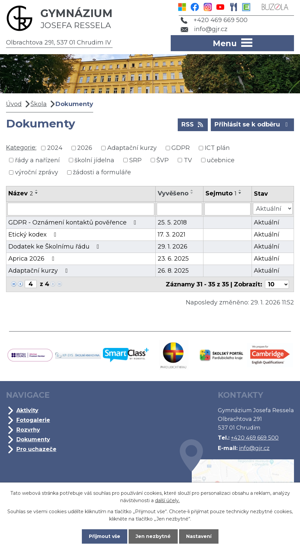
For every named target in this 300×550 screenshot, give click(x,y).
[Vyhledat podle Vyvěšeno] (179, 209)
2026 (84, 148)
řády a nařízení (37, 160)
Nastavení (198, 536)
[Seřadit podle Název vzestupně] (36, 190)
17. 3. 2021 (171, 234)
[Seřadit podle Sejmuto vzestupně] (240, 190)
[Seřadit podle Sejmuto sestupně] (240, 193)
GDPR (180, 148)
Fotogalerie (33, 420)
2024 (54, 148)
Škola (38, 104)
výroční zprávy (36, 172)
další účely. (167, 500)
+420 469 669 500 (214, 20)
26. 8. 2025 (173, 270)
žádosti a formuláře (102, 172)
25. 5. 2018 (172, 222)
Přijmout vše (104, 536)
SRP (135, 160)
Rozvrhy (28, 429)
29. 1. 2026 (172, 246)
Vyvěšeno (173, 193)
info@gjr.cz (204, 29)
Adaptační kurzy (132, 148)
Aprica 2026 (32, 258)
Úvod (14, 104)
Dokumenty (33, 439)
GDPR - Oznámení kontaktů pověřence (73, 222)
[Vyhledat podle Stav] (273, 208)
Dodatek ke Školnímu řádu (55, 246)
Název (20, 193)
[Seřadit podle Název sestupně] (36, 193)
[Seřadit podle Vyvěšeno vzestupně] (192, 190)
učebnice (221, 160)
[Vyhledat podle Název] (80, 209)
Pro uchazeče (36, 449)
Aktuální (266, 222)
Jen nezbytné (153, 536)
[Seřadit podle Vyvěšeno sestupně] (192, 193)
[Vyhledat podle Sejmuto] (227, 209)
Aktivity (27, 410)
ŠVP (162, 160)
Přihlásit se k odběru (252, 124)
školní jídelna (94, 160)
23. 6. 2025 (173, 258)
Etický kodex (33, 234)
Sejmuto (221, 193)
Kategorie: (21, 147)
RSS (192, 124)
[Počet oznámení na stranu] (277, 284)
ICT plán (217, 148)
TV (188, 160)
